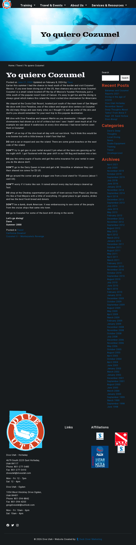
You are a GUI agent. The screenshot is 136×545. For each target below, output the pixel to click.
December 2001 (115, 378)
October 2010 (114, 273)
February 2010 (114, 292)
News (110, 140)
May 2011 (112, 254)
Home (11, 65)
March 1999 (113, 400)
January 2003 (114, 368)
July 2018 (112, 180)
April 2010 (112, 289)
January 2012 (114, 241)
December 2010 (115, 266)
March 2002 (113, 371)
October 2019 (114, 174)
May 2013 (112, 212)
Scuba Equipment (116, 143)
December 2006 (115, 340)
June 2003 (112, 365)
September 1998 (116, 403)
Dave (70, 82)
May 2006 (112, 346)
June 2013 (112, 209)
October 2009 (114, 301)
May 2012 (112, 231)
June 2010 (112, 285)
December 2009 (115, 298)
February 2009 (114, 320)
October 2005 (114, 349)
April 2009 (112, 314)
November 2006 (115, 343)
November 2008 (115, 330)
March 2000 (113, 391)
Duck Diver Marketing (89, 539)
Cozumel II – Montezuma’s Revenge (25, 236)
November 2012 (115, 222)
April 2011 (112, 257)
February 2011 (114, 263)
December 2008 (115, 327)
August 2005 (113, 352)
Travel (19, 65)
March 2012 (113, 238)
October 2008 (114, 333)
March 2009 (113, 317)
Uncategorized (114, 153)
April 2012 (112, 234)
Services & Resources (108, 5)
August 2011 (113, 250)
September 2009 (116, 305)
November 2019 (115, 171)
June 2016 (112, 183)
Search (105, 72)
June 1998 (112, 407)
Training (26, 5)
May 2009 (112, 311)
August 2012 (113, 228)
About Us (77, 5)
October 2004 (114, 359)
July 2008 (112, 336)
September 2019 (116, 177)
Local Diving (113, 137)
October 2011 (114, 247)
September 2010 (116, 276)
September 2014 (116, 193)
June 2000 (112, 387)
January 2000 (114, 394)
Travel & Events (51, 5)
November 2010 (115, 269)
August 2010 (113, 279)
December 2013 (115, 199)
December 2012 (115, 218)
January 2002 (114, 375)
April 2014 (112, 196)
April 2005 (112, 356)
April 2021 (112, 164)
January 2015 (114, 187)
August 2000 (113, 384)
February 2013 (114, 215)
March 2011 (113, 260)
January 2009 (114, 324)
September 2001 (116, 381)
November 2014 (115, 190)
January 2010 (114, 295)
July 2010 (112, 282)
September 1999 (116, 397)
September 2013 (116, 203)
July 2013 (112, 206)
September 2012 (116, 225)
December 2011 (115, 244)
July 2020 (112, 167)
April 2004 (112, 362)
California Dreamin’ (16, 233)
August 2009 (113, 308)
